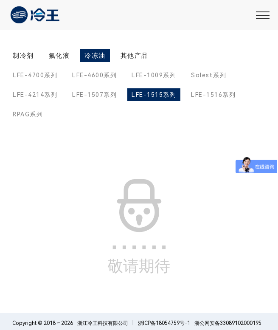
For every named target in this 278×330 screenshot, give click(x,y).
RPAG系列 (28, 114)
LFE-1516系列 (213, 94)
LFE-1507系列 (94, 94)
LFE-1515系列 (154, 94)
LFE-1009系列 (154, 75)
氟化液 (59, 55)
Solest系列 (208, 75)
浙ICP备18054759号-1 (164, 323)
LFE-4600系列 (94, 75)
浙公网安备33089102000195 (227, 323)
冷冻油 (95, 55)
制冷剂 (23, 55)
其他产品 (135, 55)
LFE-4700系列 (35, 75)
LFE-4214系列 (35, 94)
